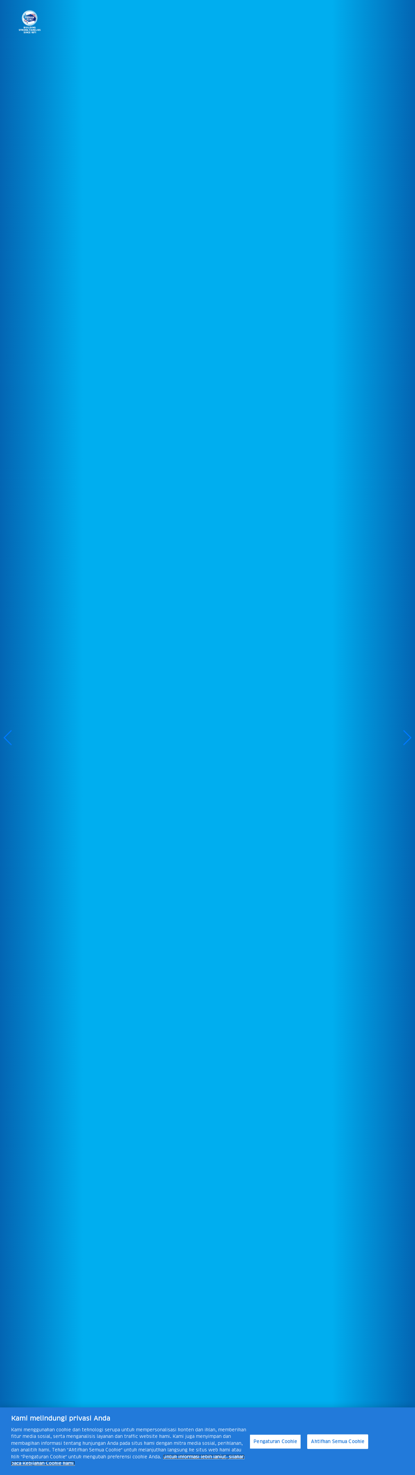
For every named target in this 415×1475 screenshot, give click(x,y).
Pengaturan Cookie (275, 1441)
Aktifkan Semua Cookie (337, 1441)
